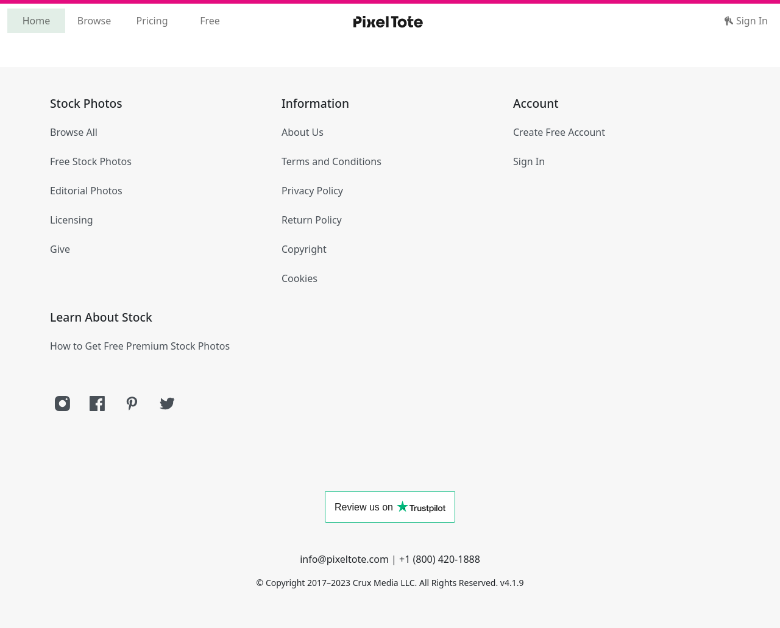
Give (60, 249)
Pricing (152, 20)
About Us (303, 132)
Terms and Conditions (331, 161)
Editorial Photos (86, 190)
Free (210, 20)
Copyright (304, 249)
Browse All (74, 132)
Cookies (299, 278)
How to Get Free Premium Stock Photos (140, 346)
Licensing (71, 220)
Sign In (746, 20)
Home (37, 20)
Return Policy (312, 220)
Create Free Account (559, 132)
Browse (94, 20)
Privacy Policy (312, 190)
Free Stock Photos (91, 161)
